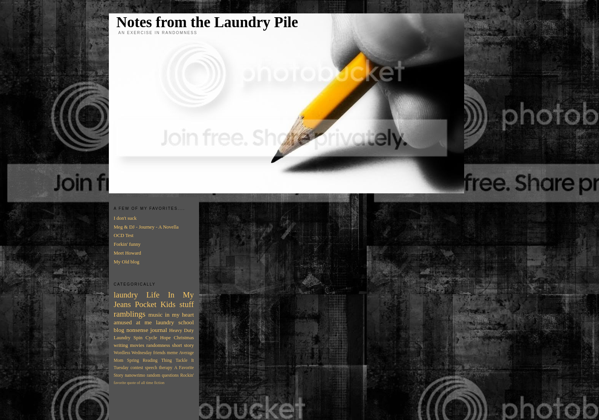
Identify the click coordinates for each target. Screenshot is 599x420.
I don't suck (125, 218)
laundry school (175, 322)
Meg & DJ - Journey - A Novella (146, 227)
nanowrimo (135, 375)
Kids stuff (177, 304)
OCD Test (124, 235)
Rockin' (187, 375)
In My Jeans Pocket (154, 299)
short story (183, 345)
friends (159, 352)
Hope (165, 337)
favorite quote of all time (133, 383)
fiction (159, 383)
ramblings (130, 313)
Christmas (184, 337)
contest (137, 367)
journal (158, 330)
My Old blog (126, 262)
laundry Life (137, 294)
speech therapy (158, 367)
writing (121, 345)
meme (172, 352)
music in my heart (171, 314)
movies (137, 345)
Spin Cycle (145, 337)
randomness (158, 345)
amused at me (133, 322)
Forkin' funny (127, 244)
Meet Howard (127, 253)
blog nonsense (131, 330)
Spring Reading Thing (149, 360)
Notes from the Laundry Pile (207, 22)
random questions (163, 375)
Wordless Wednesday (133, 352)
